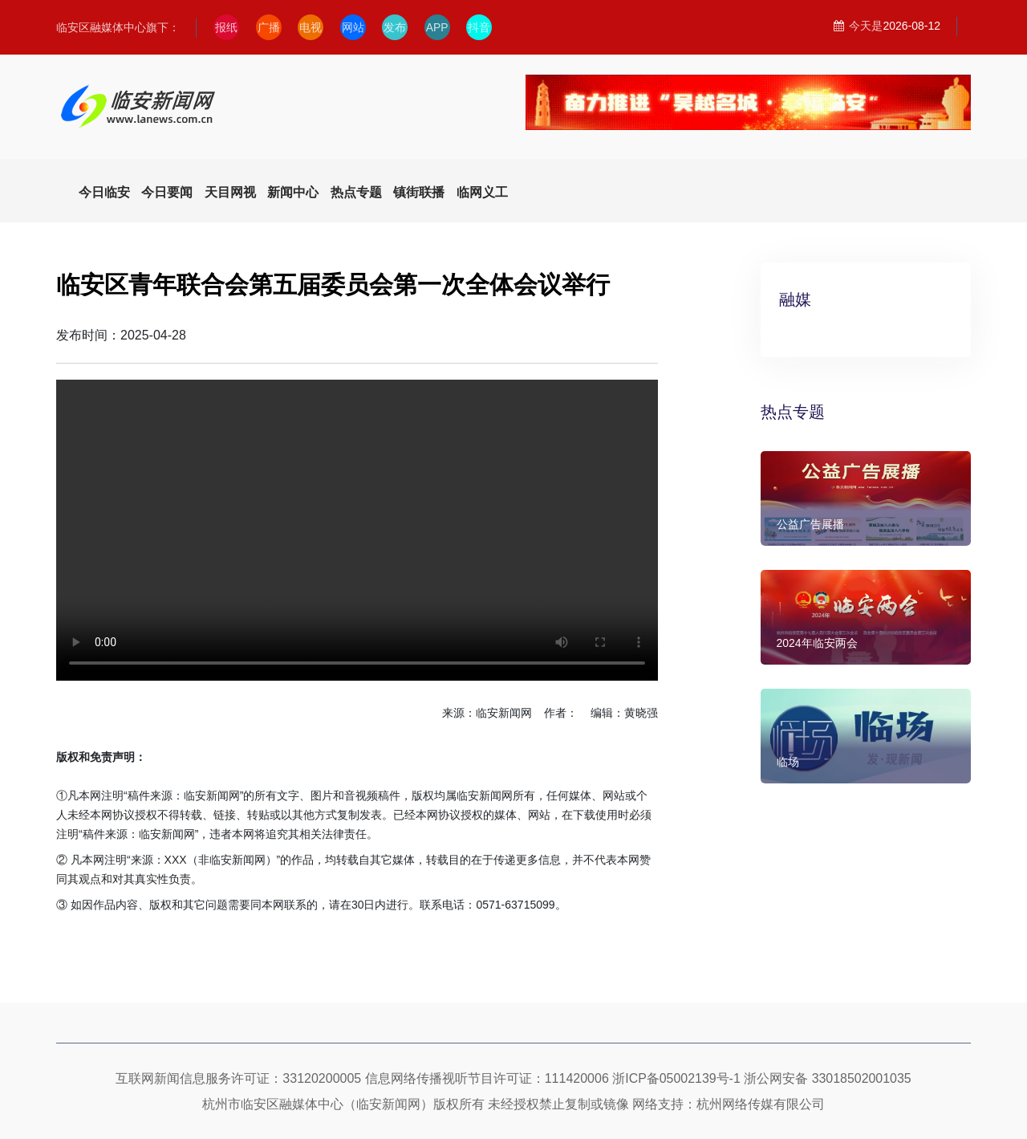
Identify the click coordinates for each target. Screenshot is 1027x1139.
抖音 (479, 27)
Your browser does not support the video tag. (357, 530)
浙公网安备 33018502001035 (827, 1078)
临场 (788, 761)
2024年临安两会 (817, 643)
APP (437, 27)
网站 (353, 27)
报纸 (226, 27)
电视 (310, 27)
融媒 (795, 299)
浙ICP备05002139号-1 (676, 1078)
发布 (395, 27)
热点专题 (793, 412)
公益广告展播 (810, 524)
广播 (269, 27)
